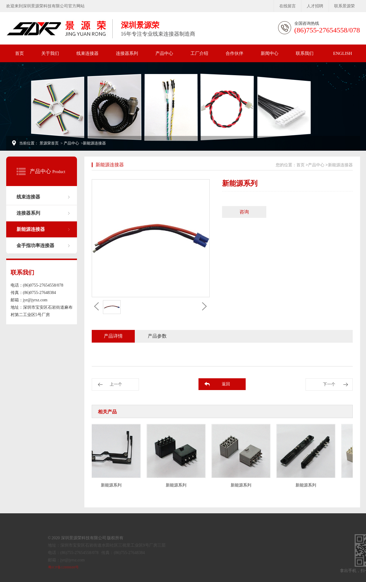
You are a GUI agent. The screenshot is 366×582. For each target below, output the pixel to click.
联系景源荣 (344, 6)
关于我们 (50, 53)
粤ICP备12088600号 (78, 567)
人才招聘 (315, 6)
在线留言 (287, 6)
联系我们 (305, 53)
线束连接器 (87, 53)
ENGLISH (342, 53)
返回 (226, 384)
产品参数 (157, 335)
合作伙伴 (234, 53)
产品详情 (113, 335)
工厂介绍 (199, 53)
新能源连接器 (31, 229)
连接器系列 (127, 53)
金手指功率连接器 (35, 245)
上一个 (116, 384)
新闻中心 (269, 53)
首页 (19, 53)
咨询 (244, 211)
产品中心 (164, 53)
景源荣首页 (49, 143)
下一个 (329, 384)
